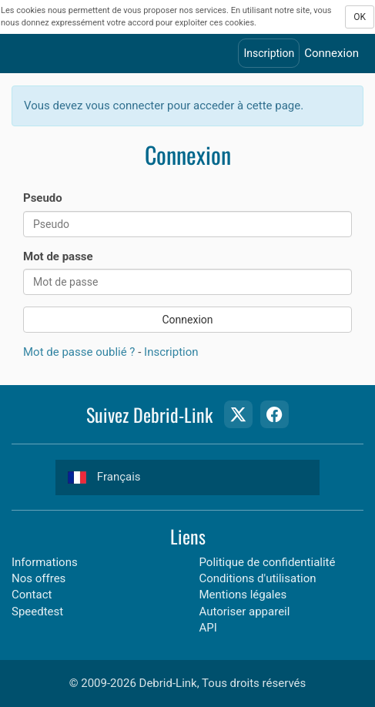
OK (359, 17)
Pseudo (42, 198)
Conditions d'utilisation (257, 578)
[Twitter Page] (238, 414)
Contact (32, 594)
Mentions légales (243, 594)
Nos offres (38, 578)
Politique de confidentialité (267, 562)
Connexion (331, 53)
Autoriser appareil (244, 611)
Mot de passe (58, 256)
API (208, 628)
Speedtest (37, 611)
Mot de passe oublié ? (79, 352)
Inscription (268, 53)
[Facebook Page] (274, 414)
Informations (45, 562)
